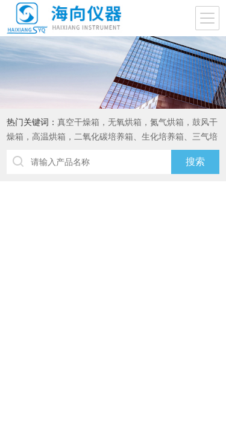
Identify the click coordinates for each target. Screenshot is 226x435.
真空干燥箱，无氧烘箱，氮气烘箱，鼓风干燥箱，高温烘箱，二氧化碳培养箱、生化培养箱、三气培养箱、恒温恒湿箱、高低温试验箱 (112, 136)
